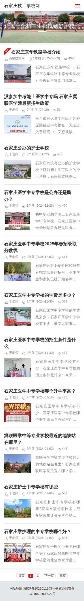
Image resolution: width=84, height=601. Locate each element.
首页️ (21, 575)
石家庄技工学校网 (22, 5)
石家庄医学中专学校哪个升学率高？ (40, 391)
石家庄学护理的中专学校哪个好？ (37, 531)
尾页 (63, 575)
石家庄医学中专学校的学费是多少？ (40, 295)
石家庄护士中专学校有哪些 (31, 486)
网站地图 (16, 588)
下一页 (49, 575)
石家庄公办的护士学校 (26, 147)
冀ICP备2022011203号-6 (40, 588)
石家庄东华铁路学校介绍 (35, 52)
